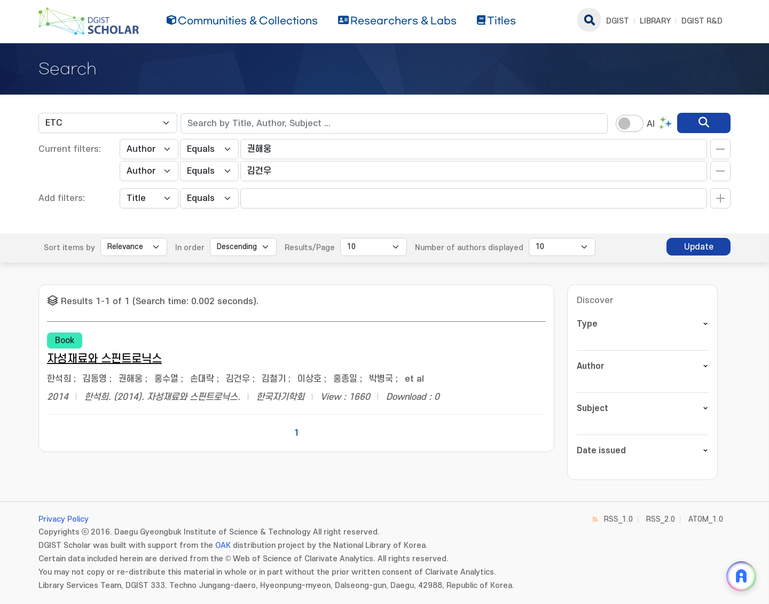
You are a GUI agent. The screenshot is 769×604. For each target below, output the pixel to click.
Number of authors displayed (469, 247)
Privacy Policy (63, 519)
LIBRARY (655, 21)
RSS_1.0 (618, 519)
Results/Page (310, 247)
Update (698, 247)
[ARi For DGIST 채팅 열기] (741, 576)
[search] (704, 123)
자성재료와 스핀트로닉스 (104, 359)
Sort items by (69, 247)
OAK (223, 545)
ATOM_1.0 (705, 519)
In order (190, 247)
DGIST (617, 21)
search (589, 20)
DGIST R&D (702, 21)
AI (651, 124)
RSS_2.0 (660, 519)
